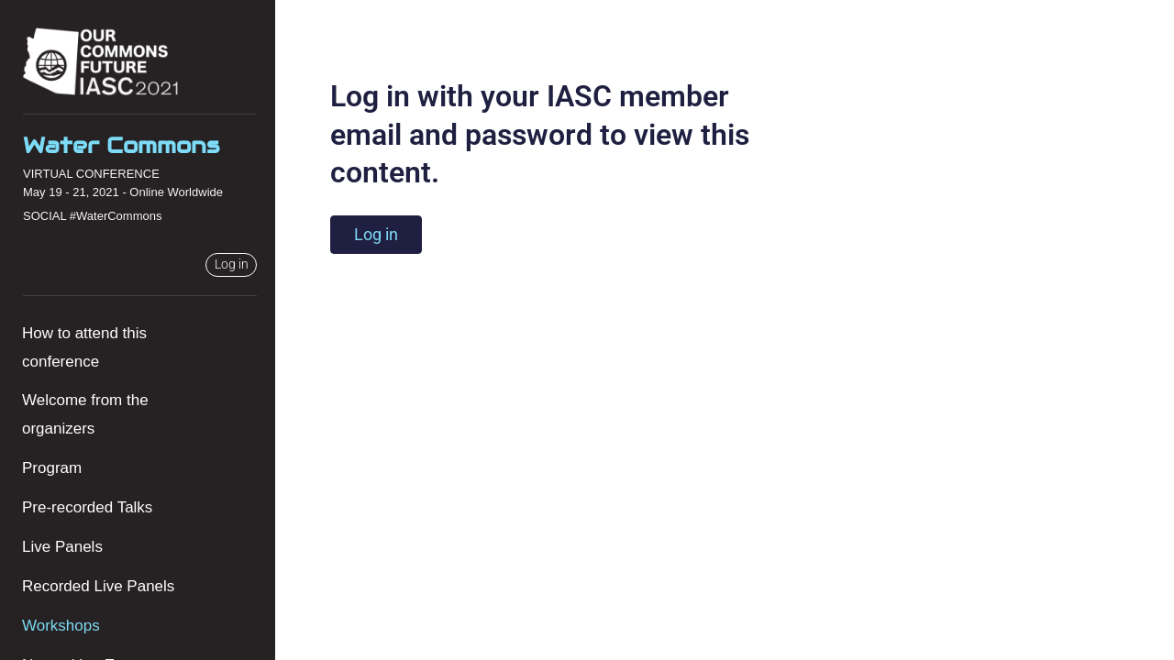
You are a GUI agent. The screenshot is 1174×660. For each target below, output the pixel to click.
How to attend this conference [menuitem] (84, 347)
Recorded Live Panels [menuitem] (98, 586)
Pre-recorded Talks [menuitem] (87, 507)
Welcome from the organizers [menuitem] (85, 414)
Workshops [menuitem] (61, 625)
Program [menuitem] (52, 468)
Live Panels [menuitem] (62, 547)
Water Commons (121, 145)
